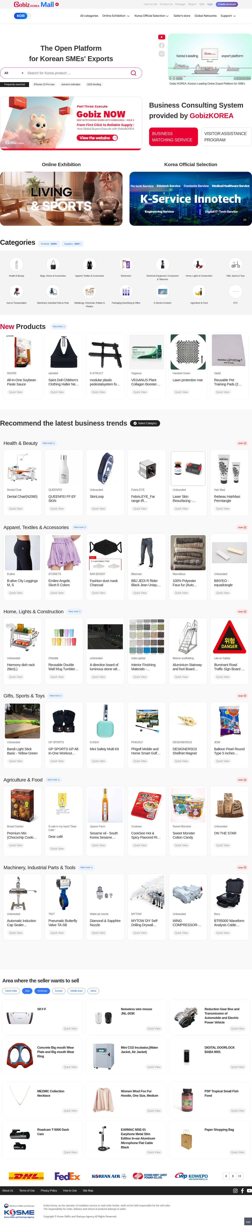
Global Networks (205, 15)
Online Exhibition (116, 15)
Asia (27, 990)
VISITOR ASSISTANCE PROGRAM (225, 136)
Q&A (202, 4)
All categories (89, 15)
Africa (93, 990)
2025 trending (94, 84)
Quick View (15, 392)
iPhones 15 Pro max (44, 84)
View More (59, 326)
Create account (227, 4)
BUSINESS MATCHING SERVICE (172, 136)
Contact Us (166, 4)
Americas (42, 990)
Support (229, 15)
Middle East (76, 990)
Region (192, 4)
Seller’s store (182, 15)
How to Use (150, 4)
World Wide (11, 990)
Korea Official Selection (152, 15)
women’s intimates (70, 84)
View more (49, 443)
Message (180, 4)
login (210, 4)
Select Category (145, 423)
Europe (58, 990)
